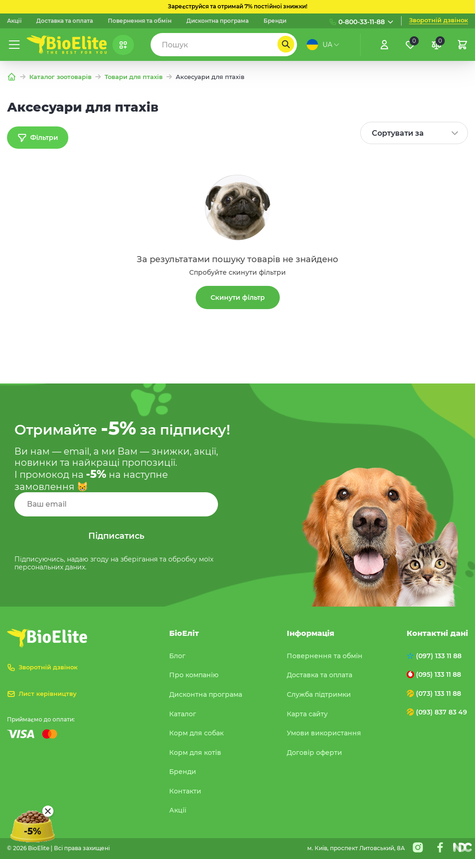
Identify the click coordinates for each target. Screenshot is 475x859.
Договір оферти (314, 752)
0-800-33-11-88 (361, 22)
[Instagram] (417, 847)
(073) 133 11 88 (438, 693)
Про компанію (193, 675)
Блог (177, 656)
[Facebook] (440, 847)
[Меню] (14, 44)
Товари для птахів (134, 76)
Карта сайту (307, 714)
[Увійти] (384, 44)
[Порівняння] (436, 44)
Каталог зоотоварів (60, 76)
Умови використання (324, 733)
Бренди (275, 21)
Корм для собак (196, 733)
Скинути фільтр (238, 297)
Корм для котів (195, 752)
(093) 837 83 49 (441, 712)
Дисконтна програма (217, 21)
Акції (14, 21)
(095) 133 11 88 (438, 674)
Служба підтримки (319, 694)
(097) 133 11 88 (439, 656)
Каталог (182, 714)
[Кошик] (462, 44)
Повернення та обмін (140, 21)
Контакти (185, 791)
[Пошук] (285, 44)
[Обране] (410, 44)
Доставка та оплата (64, 21)
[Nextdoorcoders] (462, 847)
